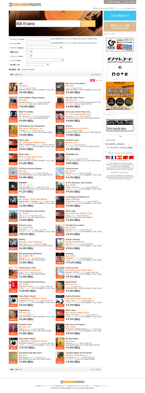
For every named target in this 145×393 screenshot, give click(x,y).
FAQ (110, 8)
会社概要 (38, 386)
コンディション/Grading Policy (125, 8)
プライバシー (47, 386)
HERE (126, 172)
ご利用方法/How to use (100, 8)
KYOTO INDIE (126, 148)
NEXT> (98, 74)
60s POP (112, 140)
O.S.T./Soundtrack (112, 147)
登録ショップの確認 (92, 386)
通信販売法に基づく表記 (76, 386)
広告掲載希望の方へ (60, 386)
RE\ (107, 140)
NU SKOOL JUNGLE (114, 144)
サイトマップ (104, 386)
